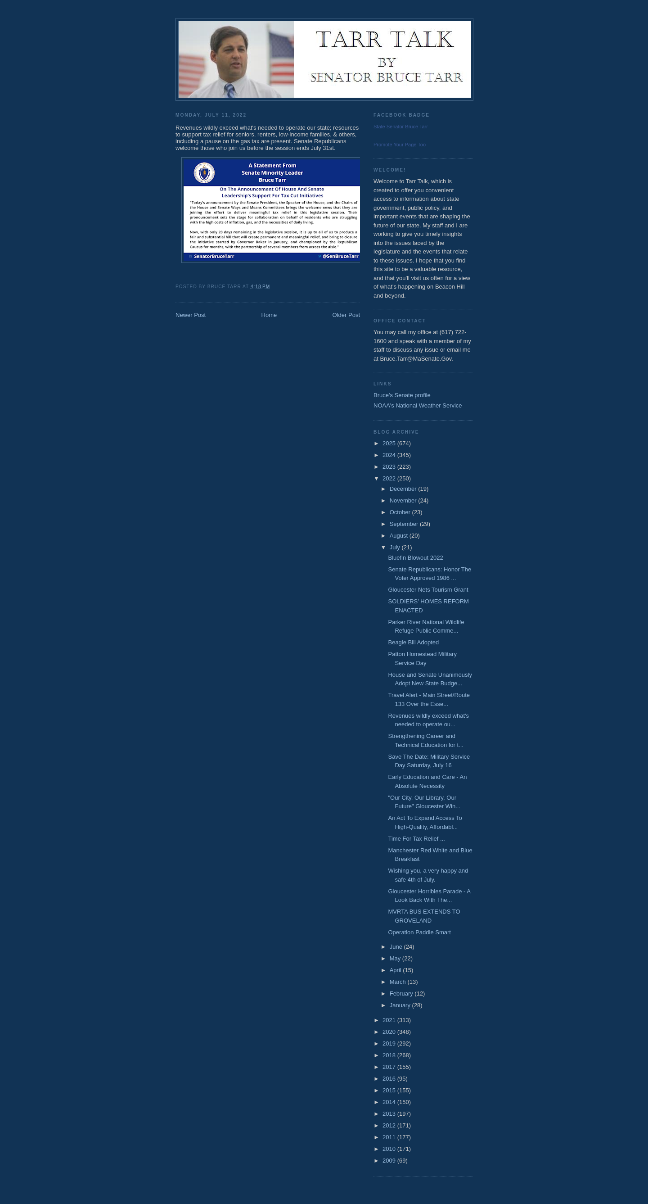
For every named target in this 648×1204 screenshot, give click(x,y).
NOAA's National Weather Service (418, 405)
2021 (389, 1020)
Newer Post (191, 315)
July (396, 547)
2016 (389, 1078)
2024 (389, 455)
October (401, 512)
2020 (389, 1031)
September (405, 524)
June (397, 946)
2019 (389, 1043)
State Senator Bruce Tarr (401, 126)
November (404, 500)
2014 (389, 1102)
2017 (389, 1067)
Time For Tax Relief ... (416, 838)
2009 (389, 1160)
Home (269, 315)
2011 (389, 1137)
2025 (389, 443)
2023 (389, 466)
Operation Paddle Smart (419, 932)
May (396, 958)
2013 (389, 1113)
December (404, 488)
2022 (389, 478)
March (399, 981)
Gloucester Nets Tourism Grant (428, 589)
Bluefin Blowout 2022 (415, 557)
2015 (389, 1090)
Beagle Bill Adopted (413, 642)
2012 (389, 1125)
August (400, 535)
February (402, 993)
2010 (389, 1148)
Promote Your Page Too (400, 144)
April (396, 970)
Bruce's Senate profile (402, 395)
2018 (389, 1055)
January (401, 1005)
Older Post (346, 315)
